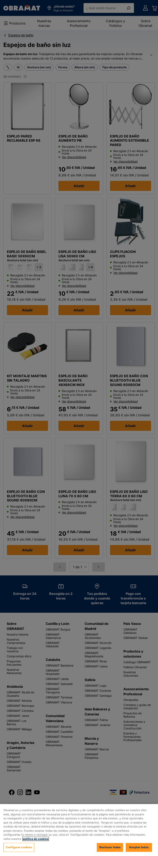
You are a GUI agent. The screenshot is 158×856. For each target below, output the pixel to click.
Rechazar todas (110, 847)
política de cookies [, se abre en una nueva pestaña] (35, 838)
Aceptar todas (139, 847)
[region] (79, 830)
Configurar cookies (19, 847)
